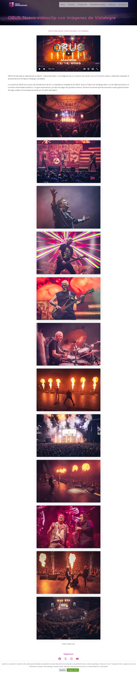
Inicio (63, 5)
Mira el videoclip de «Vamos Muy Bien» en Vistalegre (69, 31)
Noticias (112, 5)
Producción (82, 5)
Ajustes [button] (62, 670)
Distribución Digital (98, 5)
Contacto (122, 5)
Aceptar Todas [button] (73, 670)
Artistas (71, 5)
